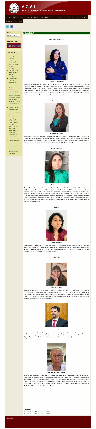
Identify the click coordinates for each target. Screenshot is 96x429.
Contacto (9, 421)
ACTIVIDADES (70, 18)
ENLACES (9, 21)
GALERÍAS (82, 18)
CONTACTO (18, 21)
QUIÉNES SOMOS (18, 18)
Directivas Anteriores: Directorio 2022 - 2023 (38, 411)
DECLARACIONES (45, 17)
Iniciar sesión (10, 418)
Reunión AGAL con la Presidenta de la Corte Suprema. (14, 72)
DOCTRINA (58, 18)
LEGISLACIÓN (32, 18)
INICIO (8, 17)
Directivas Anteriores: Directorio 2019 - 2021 (38, 413)
